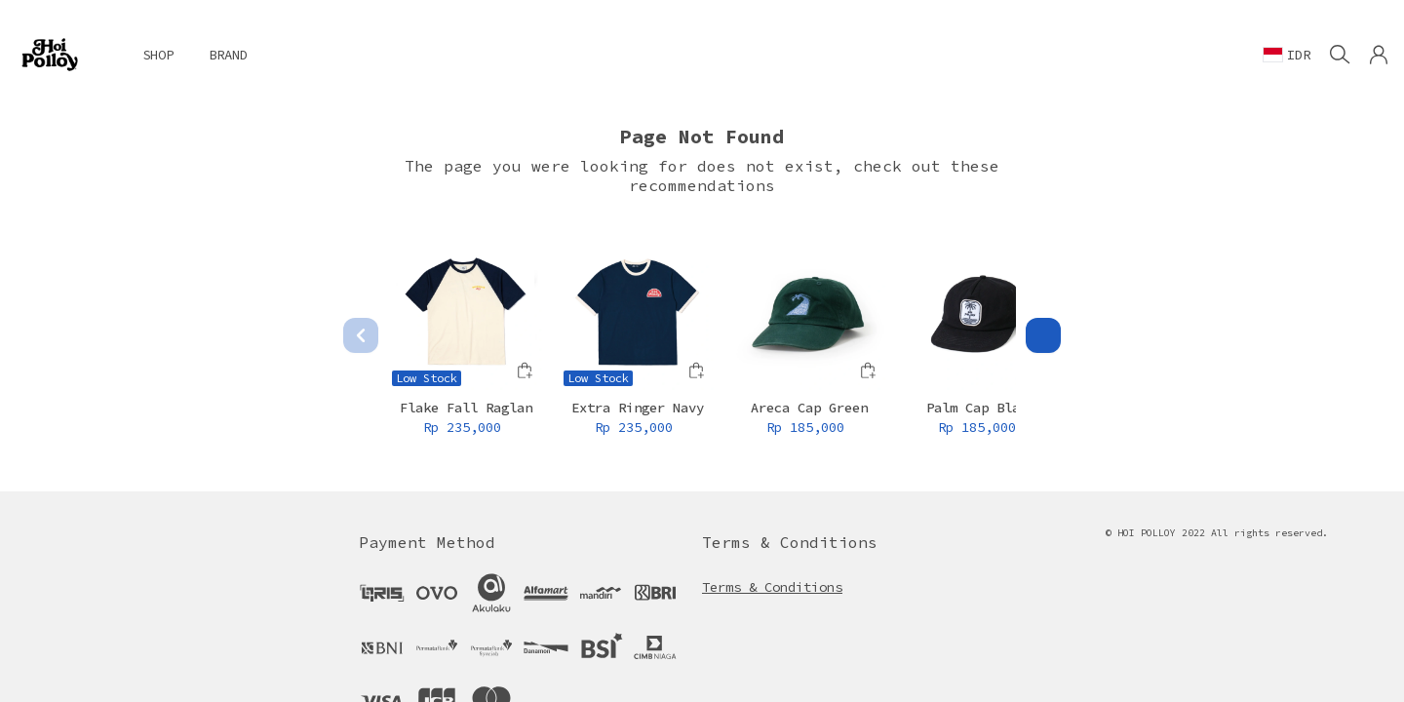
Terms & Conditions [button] (772, 587)
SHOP (158, 54)
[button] (1378, 54)
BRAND (228, 54)
